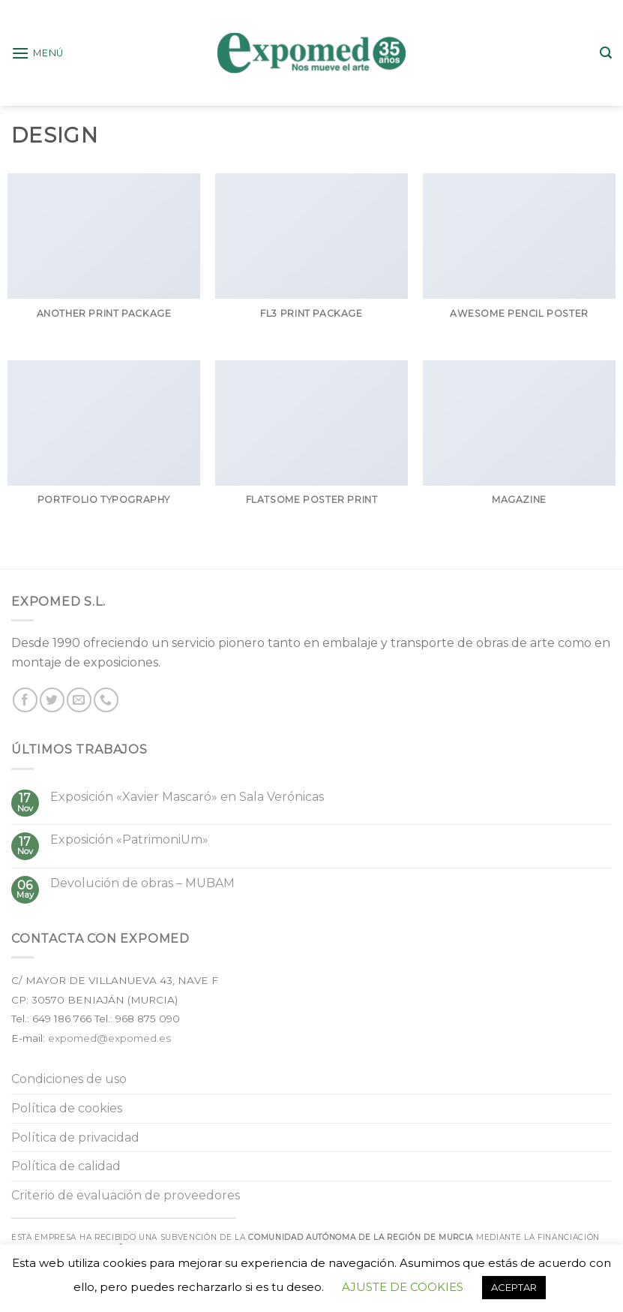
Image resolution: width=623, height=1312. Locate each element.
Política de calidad (66, 1166)
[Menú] (37, 53)
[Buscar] (606, 53)
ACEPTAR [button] (514, 1287)
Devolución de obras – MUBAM (142, 883)
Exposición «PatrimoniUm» (129, 839)
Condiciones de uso (69, 1079)
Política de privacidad (75, 1137)
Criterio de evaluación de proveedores (125, 1195)
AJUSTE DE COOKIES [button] (402, 1287)
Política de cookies (66, 1108)
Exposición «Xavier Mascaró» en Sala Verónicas (187, 797)
